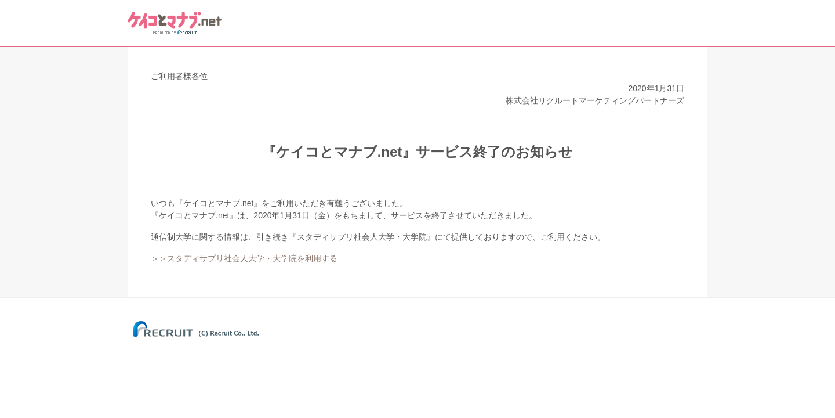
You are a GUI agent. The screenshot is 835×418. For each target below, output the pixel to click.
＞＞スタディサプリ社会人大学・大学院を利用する (244, 258)
